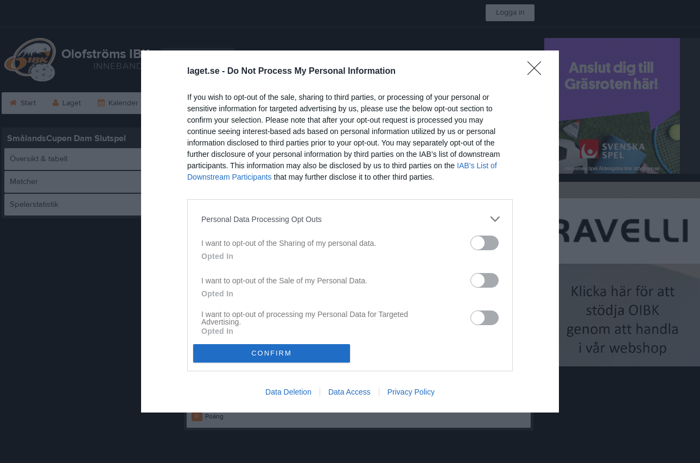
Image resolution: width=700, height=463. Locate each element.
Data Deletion (288, 392)
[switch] (484, 243)
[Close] (537, 71)
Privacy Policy (411, 392)
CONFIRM (271, 353)
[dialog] (350, 231)
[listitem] (350, 219)
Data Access (349, 392)
